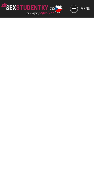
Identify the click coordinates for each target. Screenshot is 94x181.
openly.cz (47, 13)
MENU (80, 9)
